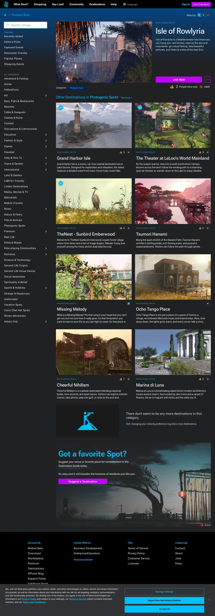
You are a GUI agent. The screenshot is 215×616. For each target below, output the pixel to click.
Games (8, 146)
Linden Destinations (16, 186)
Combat (9, 123)
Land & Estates (13, 175)
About (179, 553)
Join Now (179, 79)
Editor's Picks (12, 41)
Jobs (178, 558)
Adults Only (11, 321)
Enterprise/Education (87, 553)
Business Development (88, 548)
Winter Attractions (15, 315)
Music (7, 208)
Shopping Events (14, 64)
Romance (9, 254)
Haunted (9, 152)
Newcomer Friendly (15, 53)
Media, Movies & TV (16, 191)
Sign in (186, 4)
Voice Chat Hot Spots (17, 310)
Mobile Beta (35, 548)
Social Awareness (14, 276)
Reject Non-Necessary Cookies (164, 600)
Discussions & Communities (20, 128)
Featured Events (13, 47)
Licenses (133, 563)
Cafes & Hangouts (14, 112)
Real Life (9, 237)
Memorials (10, 197)
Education (10, 134)
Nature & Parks (13, 214)
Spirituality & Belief (15, 282)
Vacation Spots (13, 304)
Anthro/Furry (11, 89)
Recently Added (13, 36)
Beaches (9, 106)
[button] (21, 4)
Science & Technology (17, 259)
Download (34, 553)
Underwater (11, 299)
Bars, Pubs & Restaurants (19, 101)
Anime (8, 84)
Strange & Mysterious (17, 293)
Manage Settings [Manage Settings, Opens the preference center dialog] (164, 591)
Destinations (36, 568)
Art (6, 95)
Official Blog (36, 573)
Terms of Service (138, 548)
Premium (9, 231)
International (11, 169)
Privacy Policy (136, 553)
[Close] (209, 599)
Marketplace (36, 558)
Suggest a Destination (83, 481)
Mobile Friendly (13, 203)
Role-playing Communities (20, 248)
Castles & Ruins (13, 117)
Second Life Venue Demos (19, 271)
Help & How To (13, 157)
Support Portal (37, 578)
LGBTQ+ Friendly (14, 180)
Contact (180, 548)
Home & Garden (13, 163)
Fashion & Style (13, 140)
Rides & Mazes (13, 242)
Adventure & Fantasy (16, 78)
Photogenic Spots (21, 14)
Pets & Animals (13, 220)
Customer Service (139, 558)
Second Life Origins (16, 265)
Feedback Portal (38, 583)
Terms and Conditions (34, 602)
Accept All (164, 609)
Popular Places (13, 58)
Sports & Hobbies (14, 287)
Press (178, 563)
